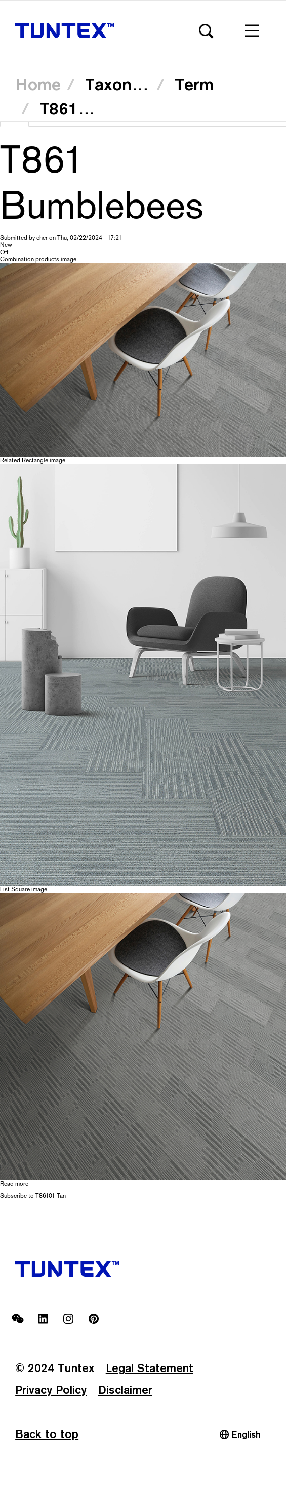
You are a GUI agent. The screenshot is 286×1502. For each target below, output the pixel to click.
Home (38, 84)
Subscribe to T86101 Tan (33, 1195)
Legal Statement (149, 1368)
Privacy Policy (51, 1389)
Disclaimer (125, 1389)
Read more (14, 1183)
